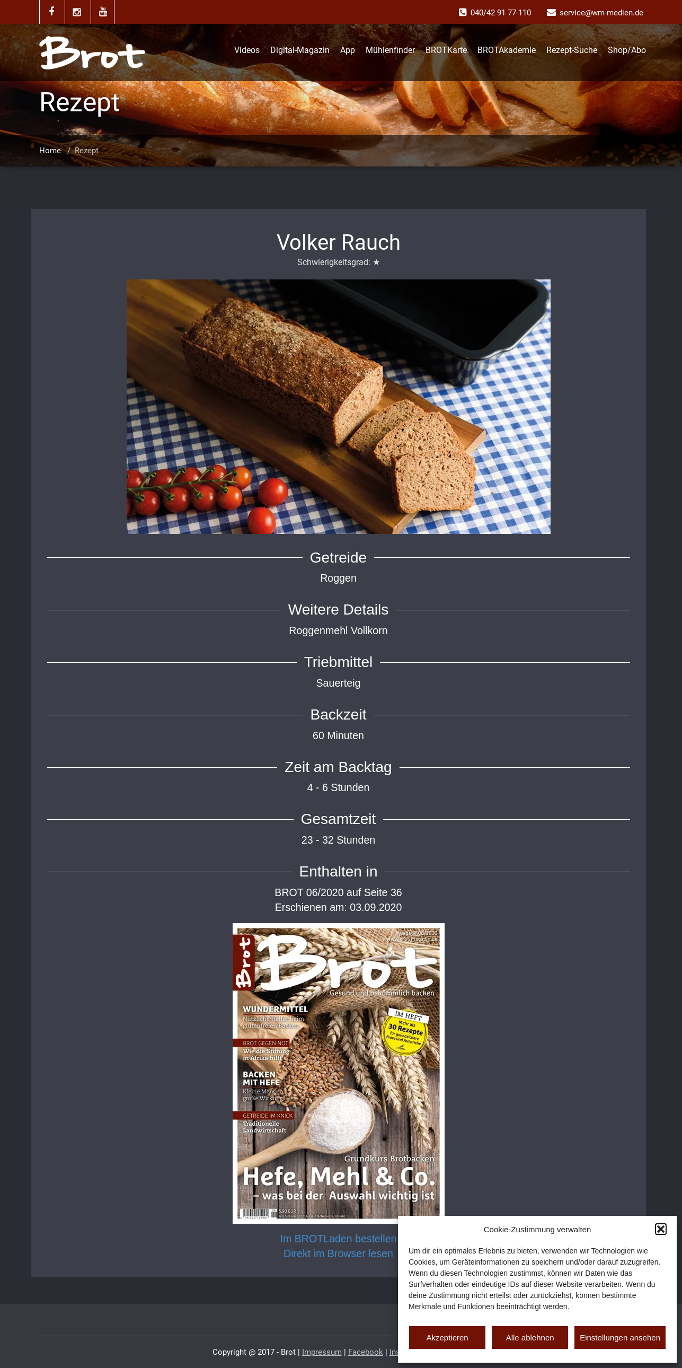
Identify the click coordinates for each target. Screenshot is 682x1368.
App (347, 50)
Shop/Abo (627, 50)
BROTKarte (446, 50)
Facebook (365, 1352)
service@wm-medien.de (601, 12)
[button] (661, 1229)
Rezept (87, 150)
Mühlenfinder (390, 50)
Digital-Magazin (300, 50)
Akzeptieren (447, 1337)
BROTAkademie (506, 50)
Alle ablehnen (530, 1337)
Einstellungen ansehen (620, 1337)
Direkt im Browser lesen (338, 1253)
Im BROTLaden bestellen (338, 1238)
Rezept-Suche (571, 50)
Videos (247, 50)
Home (50, 150)
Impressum (322, 1352)
